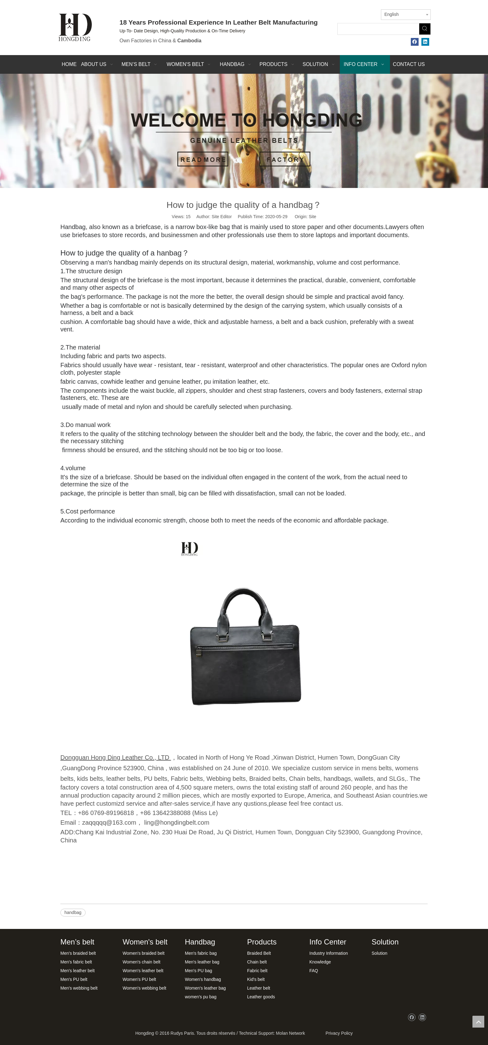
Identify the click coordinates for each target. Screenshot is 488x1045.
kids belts (90, 778)
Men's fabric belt (76, 961)
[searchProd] (378, 29)
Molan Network (290, 1033)
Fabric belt (257, 970)
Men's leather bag (202, 961)
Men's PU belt (73, 979)
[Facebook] (415, 42)
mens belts (377, 768)
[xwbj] (244, 131)
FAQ (313, 970)
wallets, (364, 778)
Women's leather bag (205, 988)
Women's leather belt (143, 970)
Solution (379, 953)
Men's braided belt (78, 953)
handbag (73, 912)
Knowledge (320, 961)
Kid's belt (256, 979)
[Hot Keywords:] (424, 29)
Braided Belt (259, 953)
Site (312, 216)
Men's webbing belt (78, 988)
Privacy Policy (338, 1033)
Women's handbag (203, 979)
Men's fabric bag (201, 953)
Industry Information (328, 953)
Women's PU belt (139, 979)
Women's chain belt (141, 961)
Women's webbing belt (144, 988)
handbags (337, 778)
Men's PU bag (198, 970)
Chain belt (257, 961)
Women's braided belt (144, 953)
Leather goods (261, 996)
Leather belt (258, 988)
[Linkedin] (425, 42)
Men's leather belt (77, 970)
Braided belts (267, 778)
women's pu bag (201, 996)
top (478, 1022)
